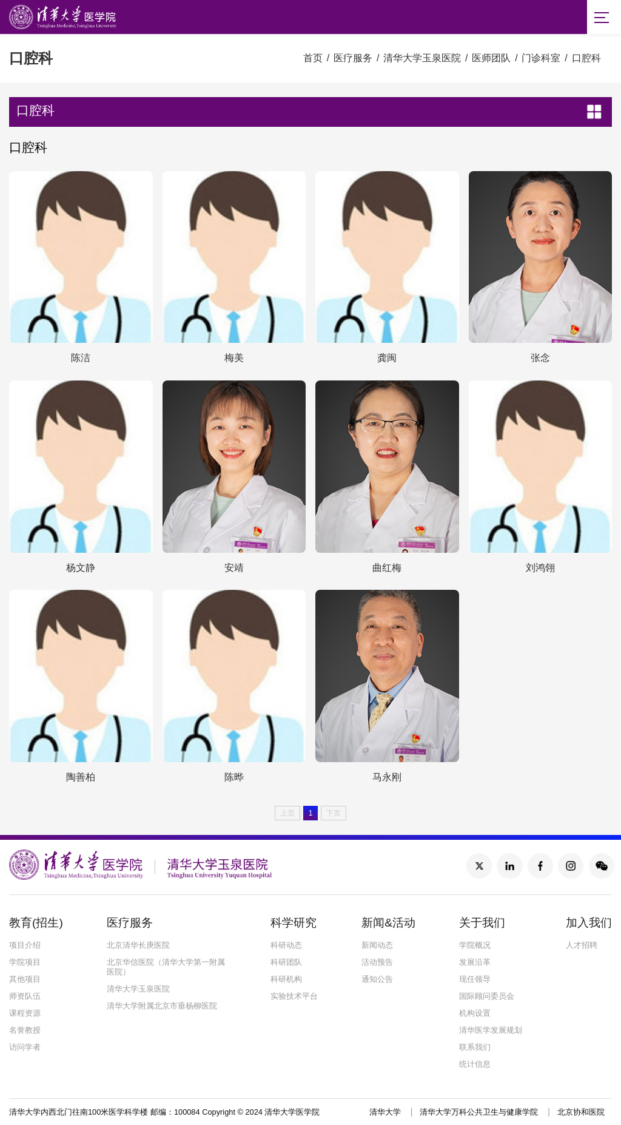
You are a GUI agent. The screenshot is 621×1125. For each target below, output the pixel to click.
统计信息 (475, 1064)
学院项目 (25, 962)
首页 (313, 58)
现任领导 (475, 979)
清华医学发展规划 (490, 1030)
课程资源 (25, 1013)
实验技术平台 (294, 996)
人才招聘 (581, 945)
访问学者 (25, 1047)
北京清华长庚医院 (138, 945)
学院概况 (475, 945)
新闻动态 (377, 945)
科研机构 (286, 979)
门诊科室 (541, 58)
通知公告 (377, 979)
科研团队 (286, 962)
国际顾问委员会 (486, 996)
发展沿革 (475, 962)
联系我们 (475, 1047)
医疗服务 (353, 58)
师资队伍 (25, 996)
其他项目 (25, 979)
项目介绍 (25, 945)
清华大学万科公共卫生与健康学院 (479, 1113)
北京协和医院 (581, 1113)
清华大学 (385, 1113)
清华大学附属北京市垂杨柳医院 (162, 1005)
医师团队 (491, 58)
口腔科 (586, 58)
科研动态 (286, 945)
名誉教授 (25, 1030)
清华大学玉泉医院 (422, 58)
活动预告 (377, 962)
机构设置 (475, 1013)
